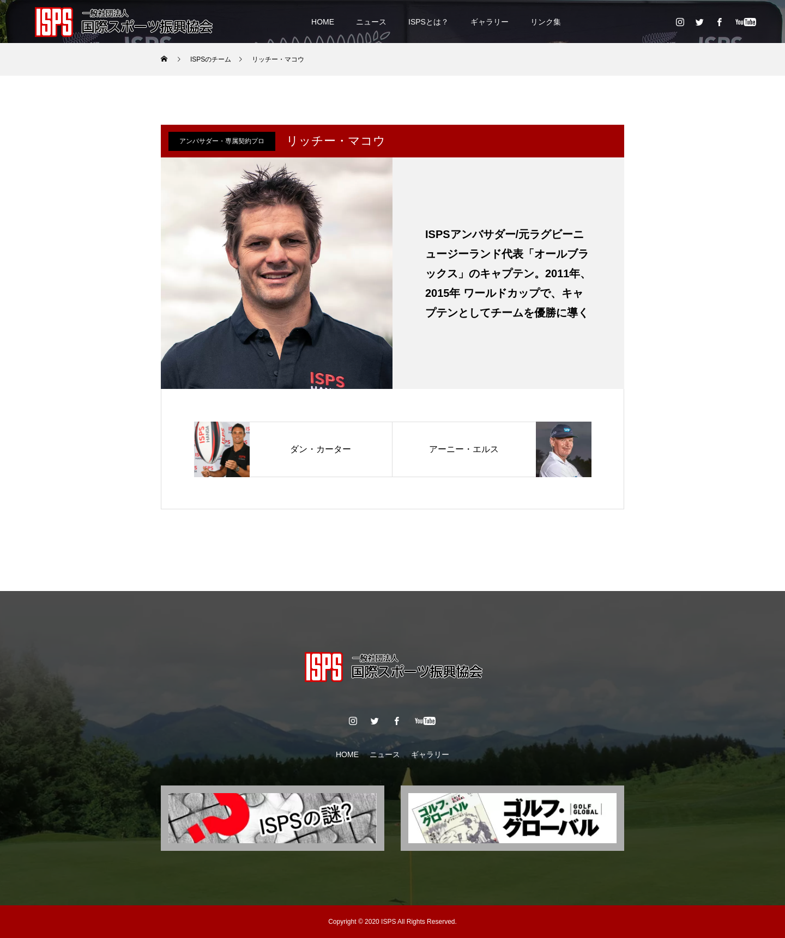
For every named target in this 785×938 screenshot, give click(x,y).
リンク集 (545, 21)
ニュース (371, 21)
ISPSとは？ (428, 21)
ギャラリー (489, 21)
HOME (322, 21)
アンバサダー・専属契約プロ (221, 141)
